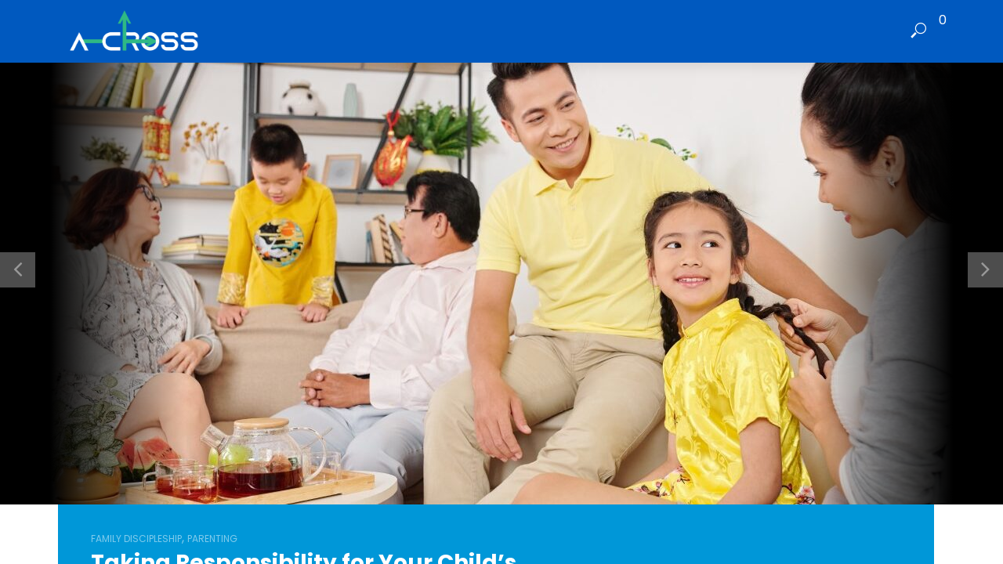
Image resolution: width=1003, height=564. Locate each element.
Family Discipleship (136, 538)
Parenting (212, 538)
